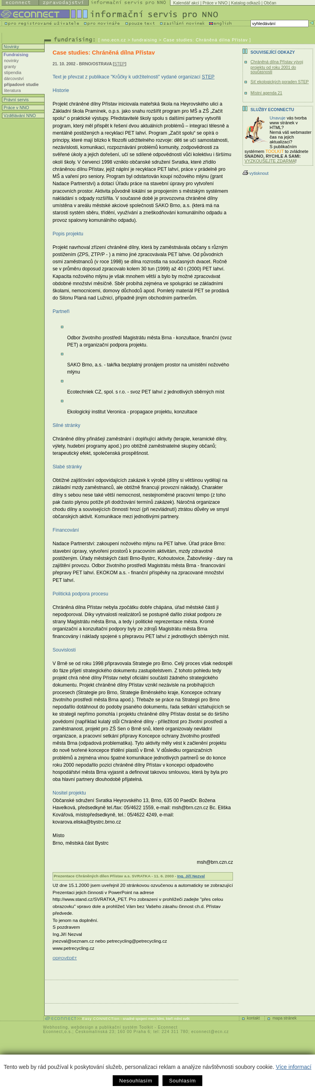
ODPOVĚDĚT (65, 958)
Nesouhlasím (135, 1081)
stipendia (13, 72)
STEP (119, 64)
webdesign (82, 1027)
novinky (11, 60)
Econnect (168, 1027)
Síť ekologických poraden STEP (279, 82)
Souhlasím (182, 1081)
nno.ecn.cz (114, 39)
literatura (12, 90)
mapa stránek (284, 1018)
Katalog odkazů (245, 2)
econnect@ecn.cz (210, 1031)
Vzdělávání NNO (19, 115)
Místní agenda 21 (266, 93)
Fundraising (15, 54)
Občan (270, 2)
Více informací (293, 1067)
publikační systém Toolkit (126, 1027)
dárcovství (14, 78)
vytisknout (255, 173)
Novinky (10, 46)
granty (10, 66)
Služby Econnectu (272, 110)
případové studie (21, 84)
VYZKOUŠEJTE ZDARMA (270, 161)
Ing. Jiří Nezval (191, 876)
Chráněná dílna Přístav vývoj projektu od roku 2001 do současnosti (276, 67)
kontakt (253, 1018)
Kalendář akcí (186, 2)
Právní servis (15, 99)
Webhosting (55, 1027)
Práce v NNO (215, 2)
